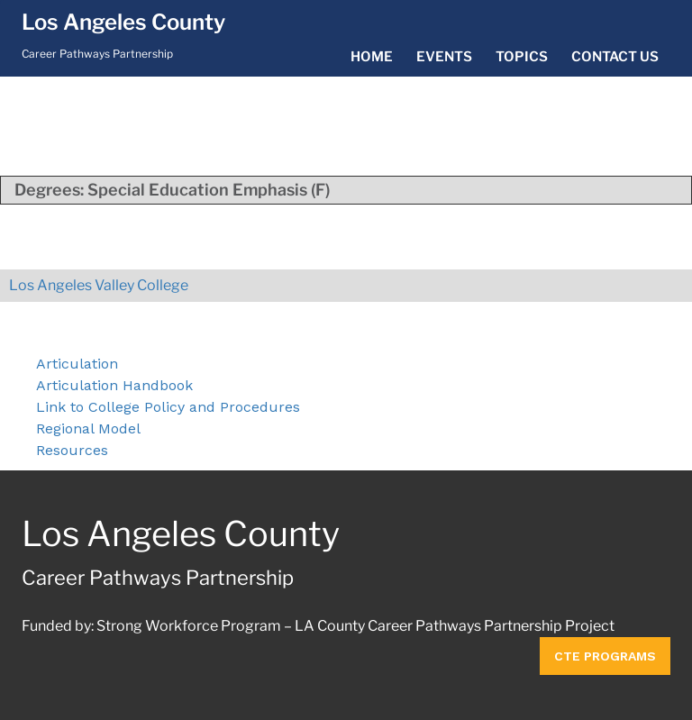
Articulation (77, 363)
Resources (72, 450)
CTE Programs (605, 656)
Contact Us (615, 57)
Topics (522, 57)
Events (444, 57)
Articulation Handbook (114, 385)
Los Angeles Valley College (98, 285)
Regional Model (88, 428)
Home (372, 57)
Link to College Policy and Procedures (168, 406)
